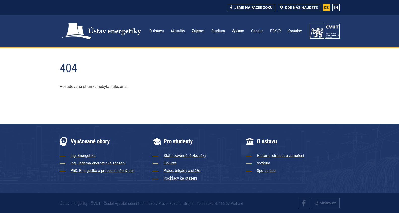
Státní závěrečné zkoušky (185, 155)
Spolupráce (266, 170)
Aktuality (178, 31)
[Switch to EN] (336, 7)
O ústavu (156, 31)
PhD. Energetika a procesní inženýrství (103, 170)
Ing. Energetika (83, 155)
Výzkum (238, 31)
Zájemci (198, 31)
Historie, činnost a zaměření (280, 155)
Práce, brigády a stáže (182, 170)
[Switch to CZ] (326, 7)
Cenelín (257, 31)
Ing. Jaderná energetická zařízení (98, 163)
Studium (218, 31)
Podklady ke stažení (180, 178)
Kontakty (295, 31)
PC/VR (275, 31)
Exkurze (170, 163)
